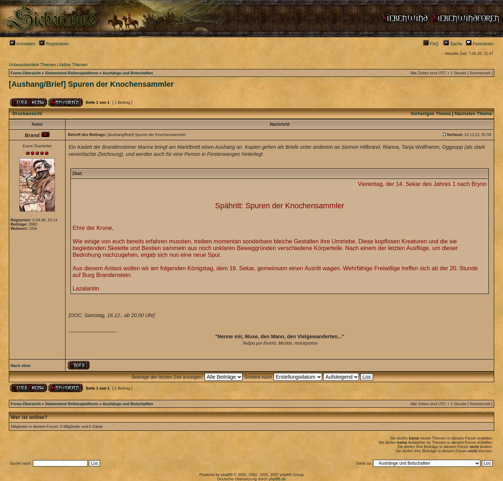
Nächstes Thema (473, 113)
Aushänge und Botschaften (127, 73)
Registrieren (54, 43)
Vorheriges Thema (430, 113)
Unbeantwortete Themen (32, 64)
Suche (452, 43)
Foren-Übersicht (26, 73)
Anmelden (22, 43)
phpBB (227, 474)
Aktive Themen (73, 64)
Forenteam (479, 43)
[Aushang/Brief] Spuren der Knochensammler (91, 84)
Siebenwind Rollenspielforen (71, 73)
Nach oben (20, 365)
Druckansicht (27, 113)
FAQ (431, 43)
